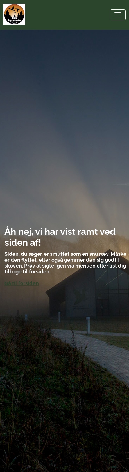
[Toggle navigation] (118, 14)
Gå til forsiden (21, 283)
